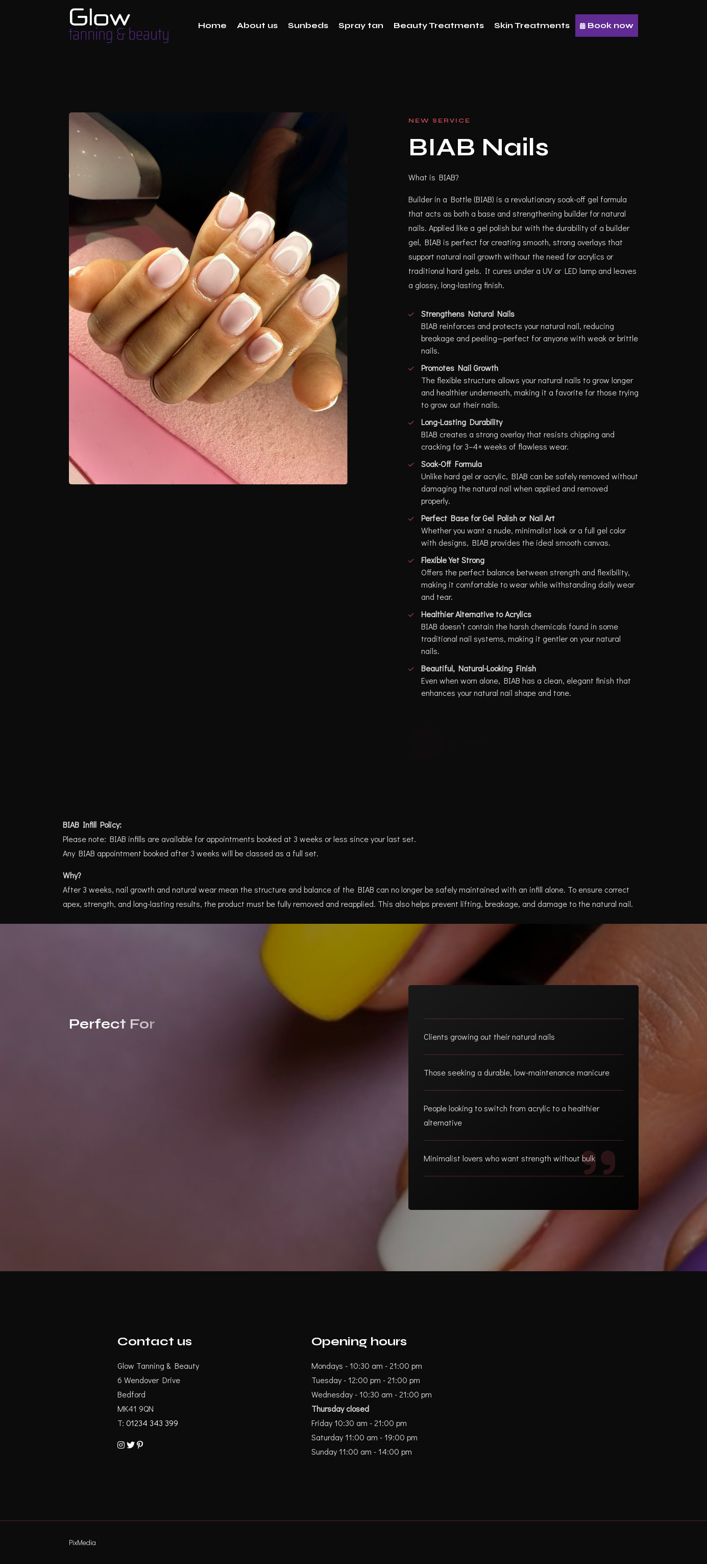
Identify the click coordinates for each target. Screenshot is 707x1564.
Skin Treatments (532, 25)
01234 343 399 (152, 1422)
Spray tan (360, 25)
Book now (606, 25)
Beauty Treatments (439, 25)
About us (257, 25)
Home (212, 25)
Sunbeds (308, 25)
